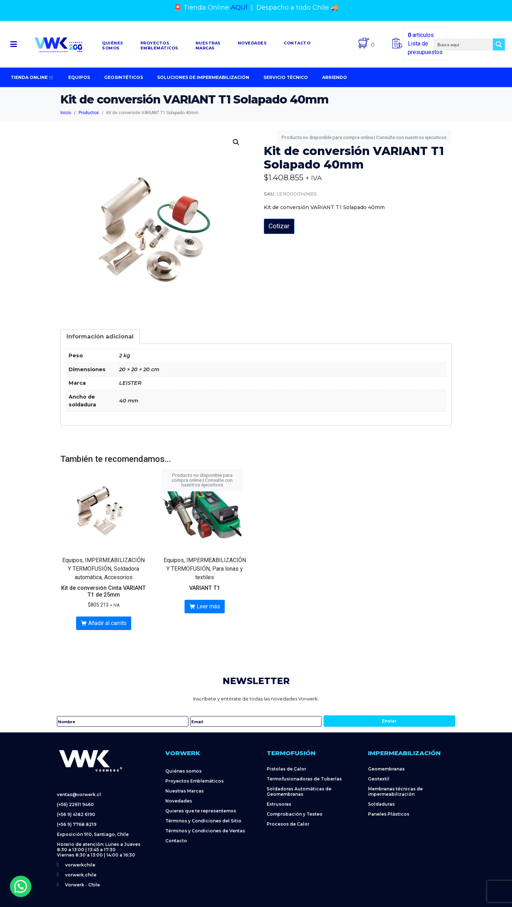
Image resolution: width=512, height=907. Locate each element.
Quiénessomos (112, 45)
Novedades (252, 43)
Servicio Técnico (285, 77)
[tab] (100, 336)
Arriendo (334, 77)
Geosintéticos (123, 77)
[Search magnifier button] (499, 44)
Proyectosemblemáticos (159, 45)
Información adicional (100, 336)
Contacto (297, 43)
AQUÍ (239, 7)
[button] (13, 44)
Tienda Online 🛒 (32, 77)
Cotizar (279, 226)
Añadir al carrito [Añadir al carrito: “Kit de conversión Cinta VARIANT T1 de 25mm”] (107, 623)
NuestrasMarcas (208, 45)
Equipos (79, 77)
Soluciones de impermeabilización (203, 77)
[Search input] (463, 44)
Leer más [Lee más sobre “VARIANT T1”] (208, 606)
